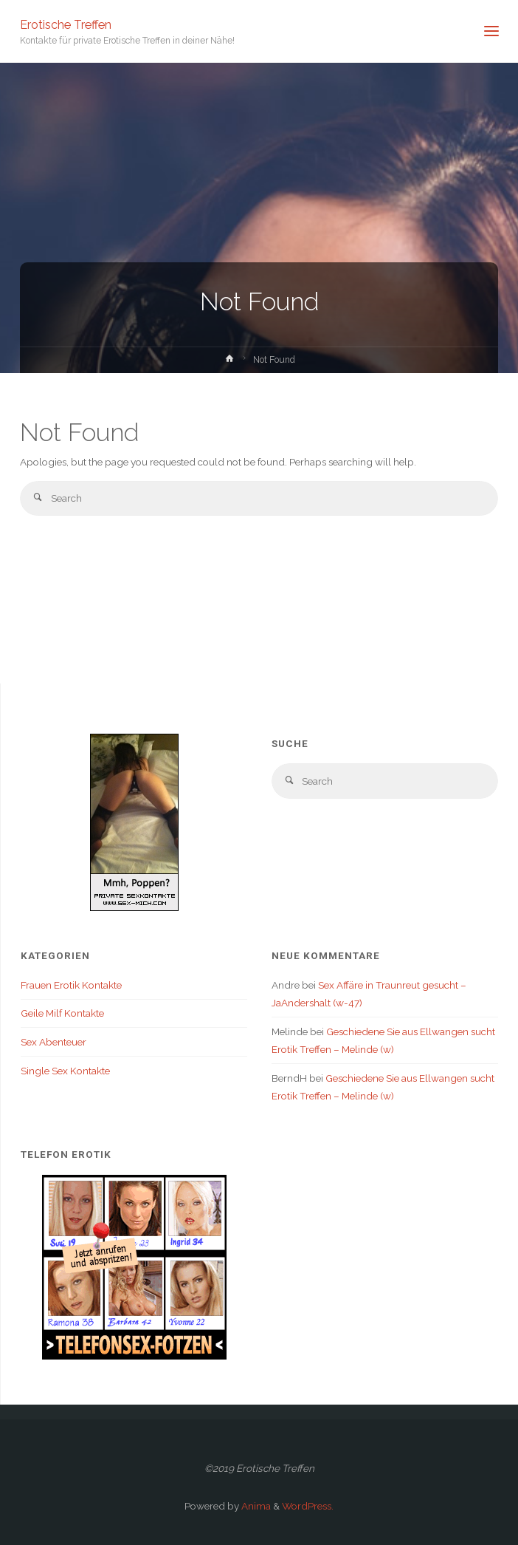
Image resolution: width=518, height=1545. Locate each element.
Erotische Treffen (65, 24)
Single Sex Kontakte (65, 1071)
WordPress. (308, 1506)
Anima (255, 1506)
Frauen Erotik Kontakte (71, 985)
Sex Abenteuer (53, 1042)
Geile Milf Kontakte (62, 1013)
